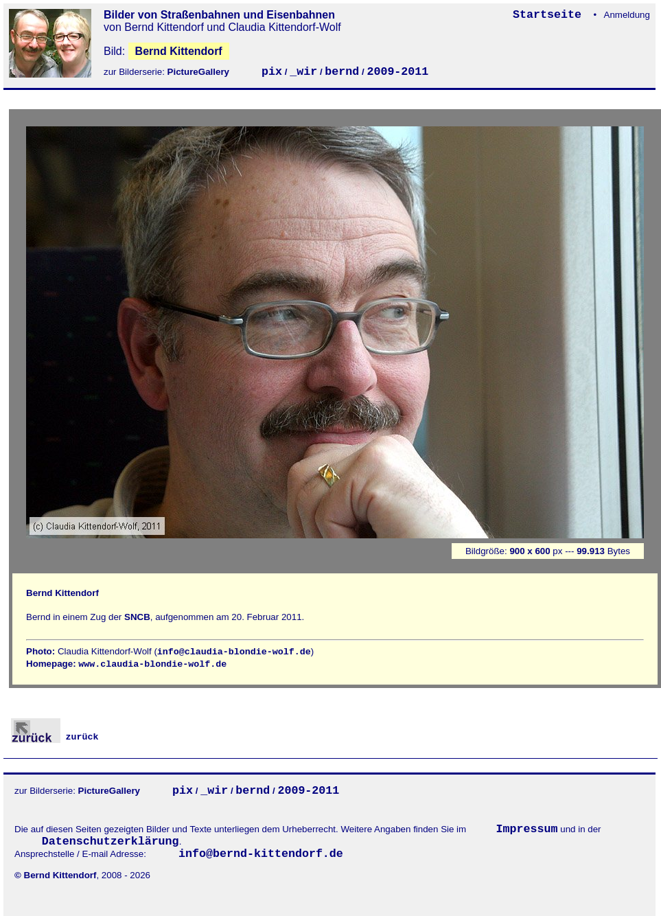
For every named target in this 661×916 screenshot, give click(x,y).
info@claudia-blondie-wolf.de (234, 652)
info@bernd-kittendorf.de (260, 853)
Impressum (527, 829)
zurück (55, 737)
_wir (303, 71)
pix (272, 71)
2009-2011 (397, 71)
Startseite (550, 14)
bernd (342, 71)
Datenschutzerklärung (110, 841)
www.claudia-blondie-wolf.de (152, 664)
